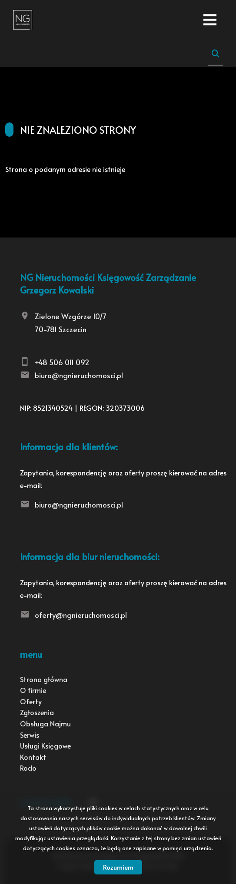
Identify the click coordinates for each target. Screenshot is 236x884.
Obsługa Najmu (45, 723)
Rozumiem (118, 866)
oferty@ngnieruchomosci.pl (81, 615)
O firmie (33, 690)
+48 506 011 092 (62, 362)
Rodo (28, 767)
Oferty (31, 701)
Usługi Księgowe (45, 745)
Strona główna (43, 679)
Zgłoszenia (37, 712)
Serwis (29, 734)
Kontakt (33, 757)
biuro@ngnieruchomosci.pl (79, 375)
